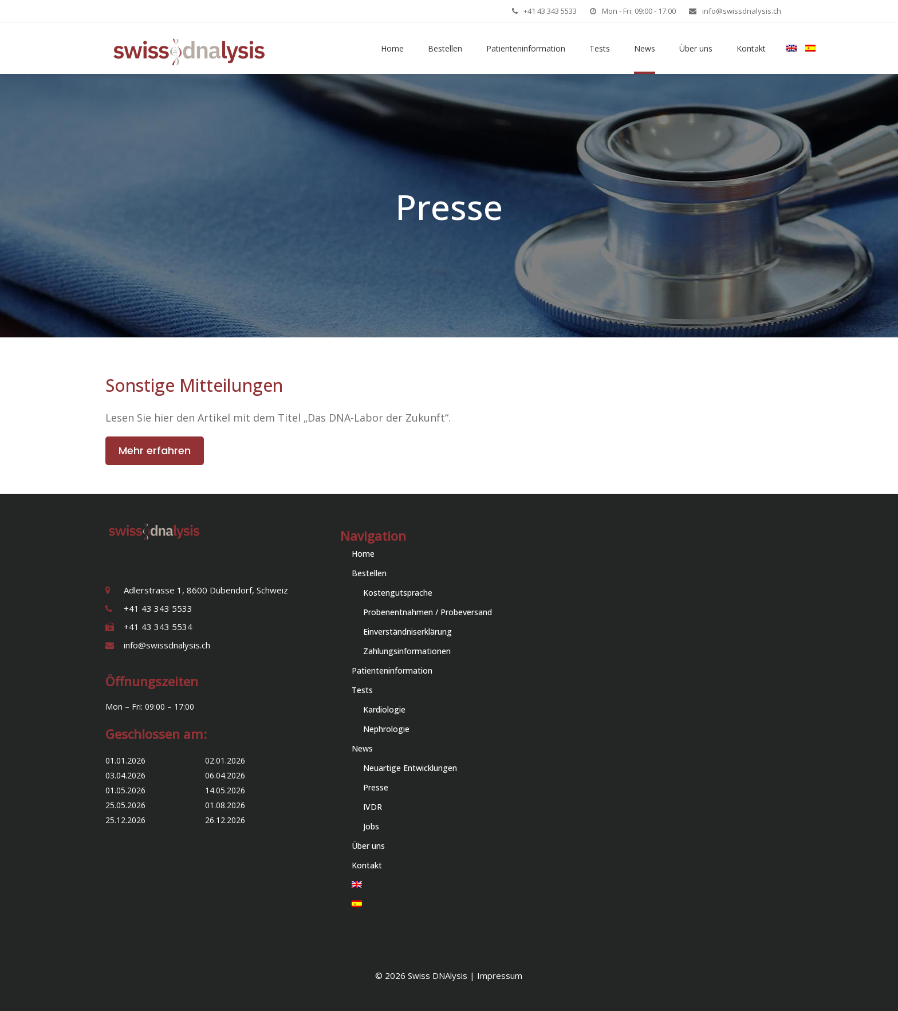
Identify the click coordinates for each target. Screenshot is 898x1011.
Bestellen (369, 573)
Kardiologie (384, 709)
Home (363, 553)
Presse (375, 787)
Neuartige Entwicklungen (410, 767)
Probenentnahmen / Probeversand (427, 612)
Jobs (371, 826)
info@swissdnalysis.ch (741, 11)
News (362, 748)
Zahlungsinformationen (407, 651)
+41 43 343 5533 (550, 11)
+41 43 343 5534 (158, 626)
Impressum (499, 975)
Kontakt (367, 865)
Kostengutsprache (397, 592)
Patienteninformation (392, 670)
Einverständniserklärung (407, 631)
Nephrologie (386, 728)
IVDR (372, 806)
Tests (362, 690)
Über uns (368, 845)
